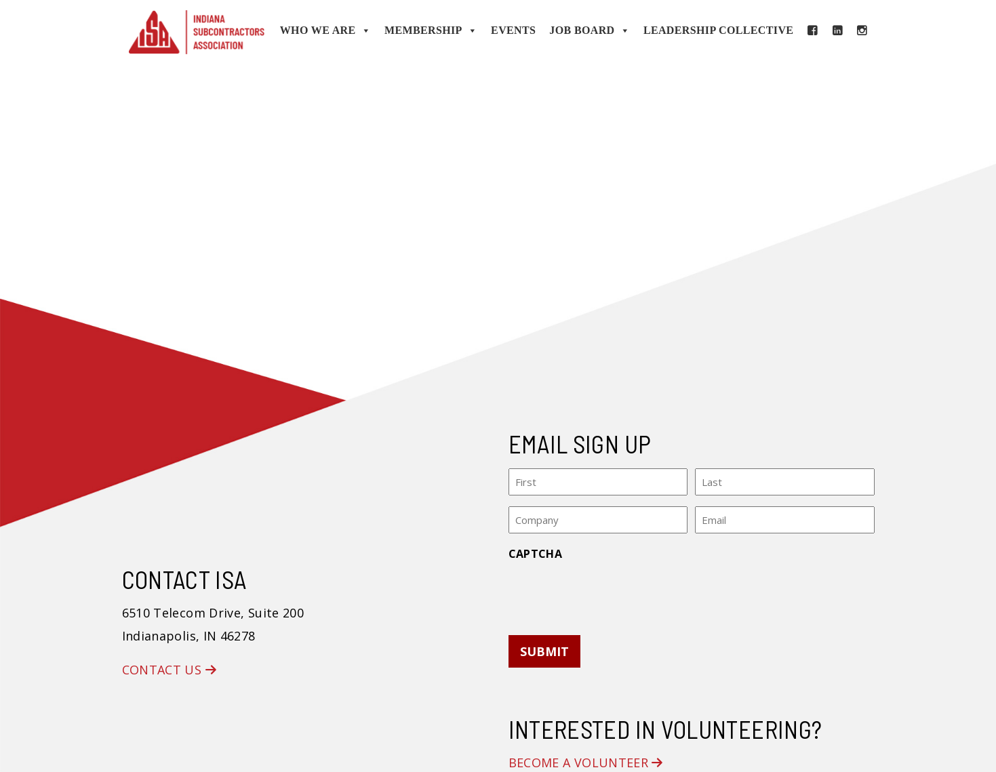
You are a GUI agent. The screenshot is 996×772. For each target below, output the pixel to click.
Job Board (589, 30)
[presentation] (612, 593)
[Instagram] (862, 30)
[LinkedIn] (837, 30)
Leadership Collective (718, 30)
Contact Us (169, 670)
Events (513, 30)
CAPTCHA (536, 553)
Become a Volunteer (586, 762)
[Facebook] (812, 30)
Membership (430, 30)
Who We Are (325, 30)
